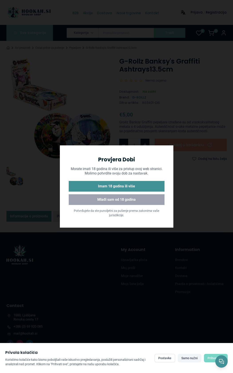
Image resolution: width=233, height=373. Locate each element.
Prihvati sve (216, 358)
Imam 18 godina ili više (116, 186)
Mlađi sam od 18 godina (116, 199)
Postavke (164, 358)
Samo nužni (189, 358)
